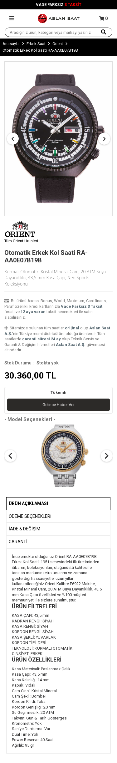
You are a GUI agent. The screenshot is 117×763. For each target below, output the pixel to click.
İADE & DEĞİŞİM (24, 528)
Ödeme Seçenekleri (30, 516)
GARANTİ (18, 541)
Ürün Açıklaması (28, 503)
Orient (57, 43)
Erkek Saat (36, 43)
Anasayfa (11, 43)
